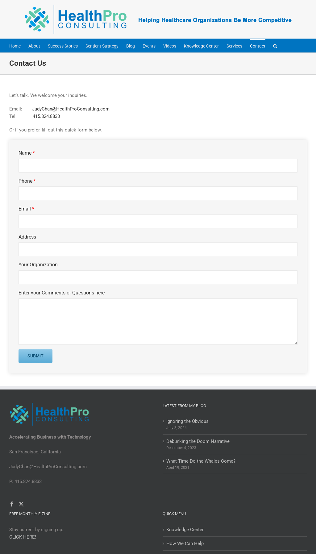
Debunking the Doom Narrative (198, 441)
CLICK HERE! (22, 537)
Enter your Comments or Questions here (62, 293)
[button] (275, 45)
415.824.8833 (45, 116)
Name (27, 153)
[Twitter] (21, 504)
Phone (27, 181)
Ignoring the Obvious (187, 421)
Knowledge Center (185, 529)
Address (27, 237)
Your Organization (38, 265)
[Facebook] (11, 504)
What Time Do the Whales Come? (200, 461)
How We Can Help (185, 543)
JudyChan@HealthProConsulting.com (71, 109)
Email (26, 209)
